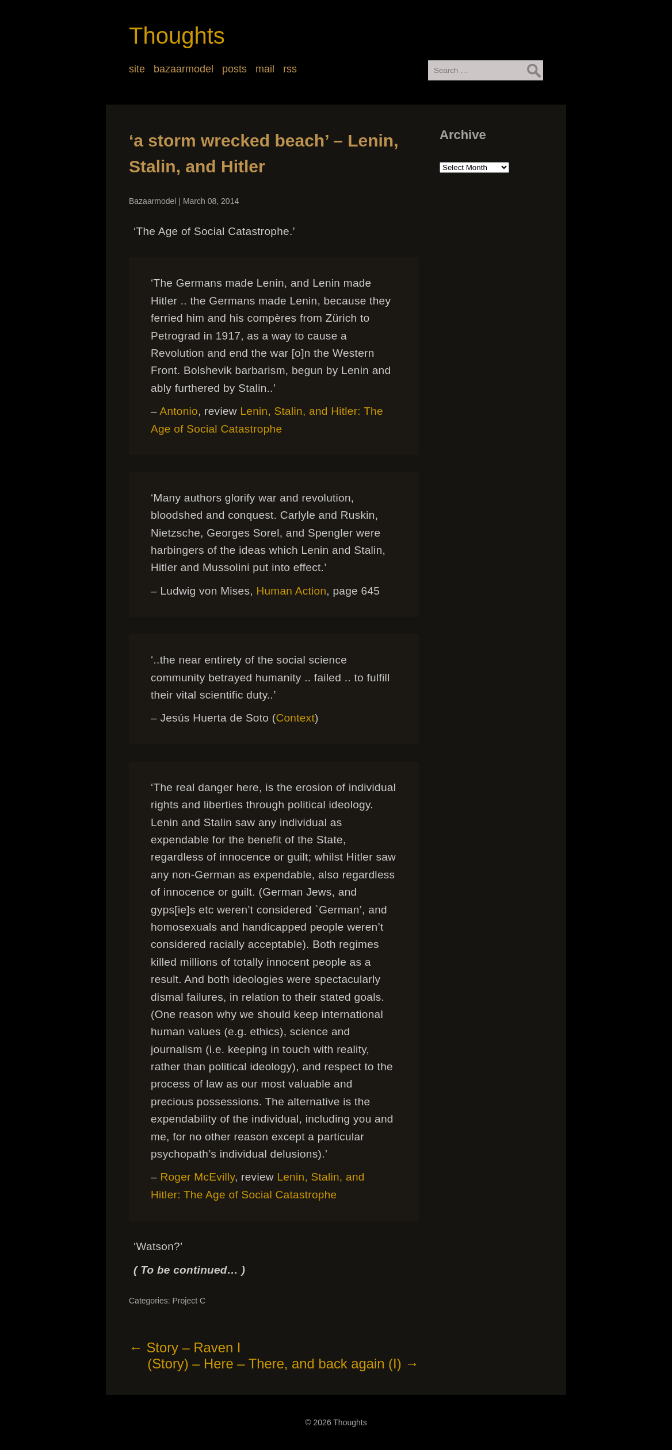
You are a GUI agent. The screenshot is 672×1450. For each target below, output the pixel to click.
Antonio (178, 411)
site (137, 69)
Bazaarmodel (153, 201)
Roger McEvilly (197, 1177)
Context (295, 718)
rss (290, 69)
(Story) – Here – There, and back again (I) (283, 1363)
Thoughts (177, 35)
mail (264, 69)
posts (234, 69)
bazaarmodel (183, 69)
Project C (188, 1300)
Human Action (291, 591)
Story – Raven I (184, 1347)
